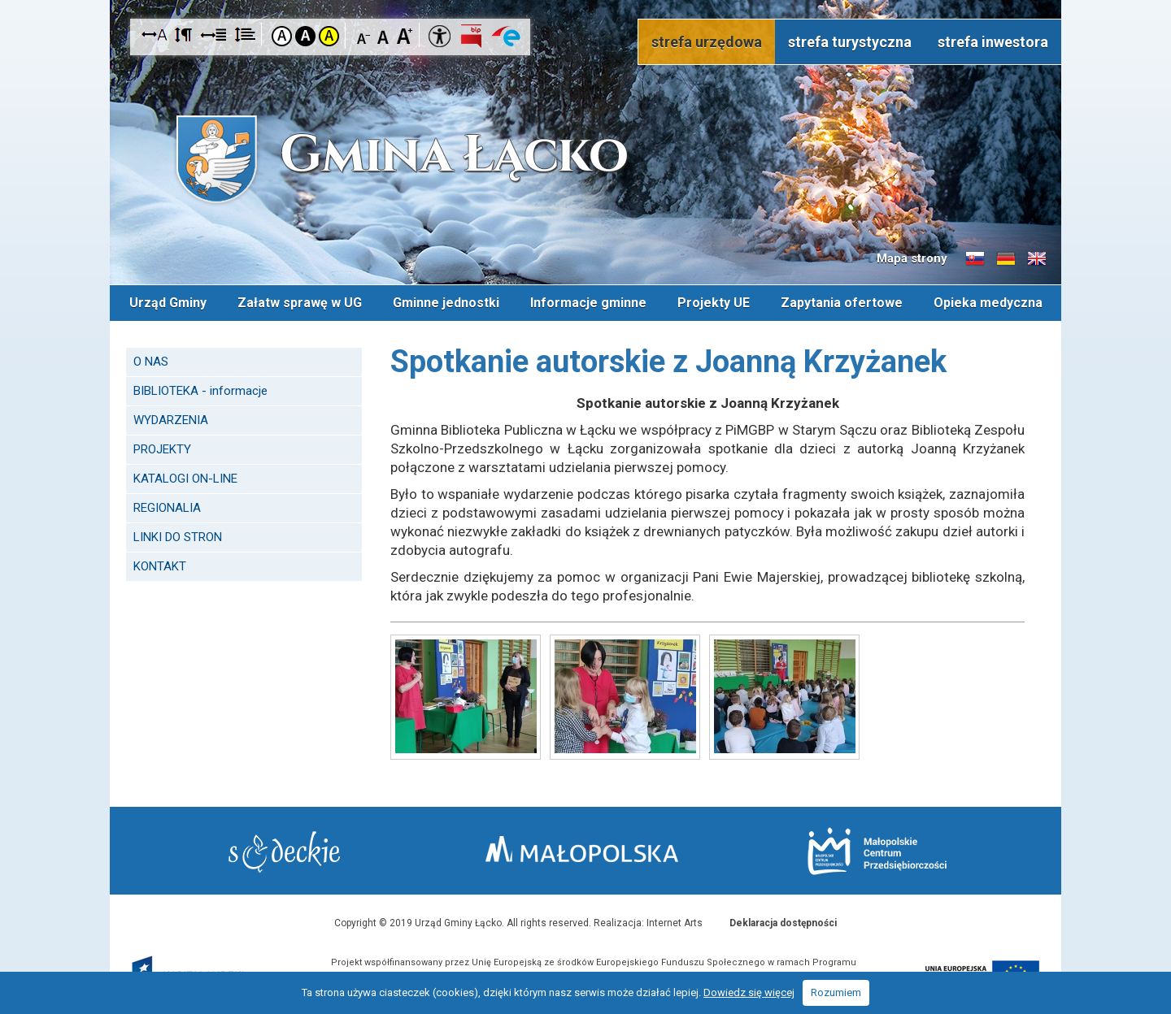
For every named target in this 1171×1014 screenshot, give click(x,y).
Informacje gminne (588, 302)
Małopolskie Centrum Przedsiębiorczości (877, 851)
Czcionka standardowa (384, 35)
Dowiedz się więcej (748, 992)
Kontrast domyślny (282, 36)
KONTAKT (159, 566)
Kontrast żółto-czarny (329, 36)
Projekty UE (713, 302)
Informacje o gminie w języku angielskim (1037, 259)
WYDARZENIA (170, 420)
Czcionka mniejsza (363, 35)
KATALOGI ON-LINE (185, 478)
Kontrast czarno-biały (305, 36)
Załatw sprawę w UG (299, 302)
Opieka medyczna (988, 302)
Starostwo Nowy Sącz (284, 852)
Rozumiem (836, 992)
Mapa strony (912, 258)
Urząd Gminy (168, 302)
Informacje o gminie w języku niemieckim (1006, 259)
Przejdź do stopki (585, 0)
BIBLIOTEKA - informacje (200, 391)
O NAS (150, 361)
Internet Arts (674, 923)
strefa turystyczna (850, 41)
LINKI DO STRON (177, 537)
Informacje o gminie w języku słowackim (975, 259)
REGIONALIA (167, 507)
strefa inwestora (993, 41)
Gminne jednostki (446, 302)
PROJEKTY (162, 449)
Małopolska (581, 849)
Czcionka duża (404, 35)
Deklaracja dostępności (783, 923)
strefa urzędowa (706, 41)
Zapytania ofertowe (842, 302)
